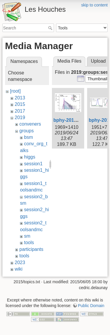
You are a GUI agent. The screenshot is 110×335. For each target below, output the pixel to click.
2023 (20, 262)
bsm (28, 137)
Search (51, 28)
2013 (20, 97)
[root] (15, 91)
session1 (33, 163)
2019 (20, 117)
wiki (19, 268)
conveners (30, 123)
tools (29, 242)
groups (26, 130)
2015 (20, 104)
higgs (29, 156)
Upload (98, 61)
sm (27, 236)
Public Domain (91, 305)
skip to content (94, 5)
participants (31, 249)
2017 (20, 111)
